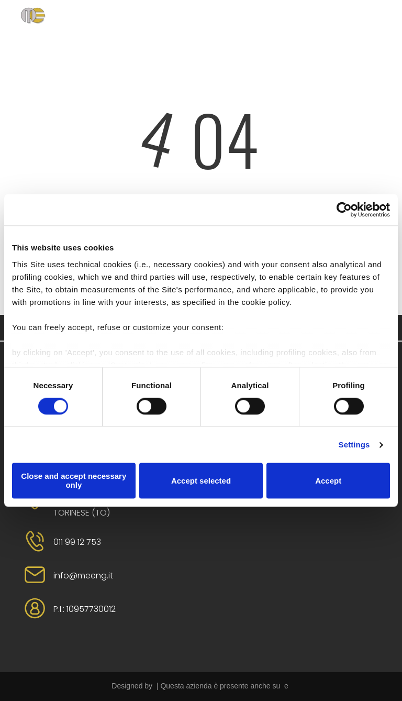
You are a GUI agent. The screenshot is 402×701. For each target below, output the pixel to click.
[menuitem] (139, 27)
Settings (354, 444)
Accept (328, 480)
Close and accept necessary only (73, 481)
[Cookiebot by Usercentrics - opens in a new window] (344, 209)
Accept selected (201, 480)
